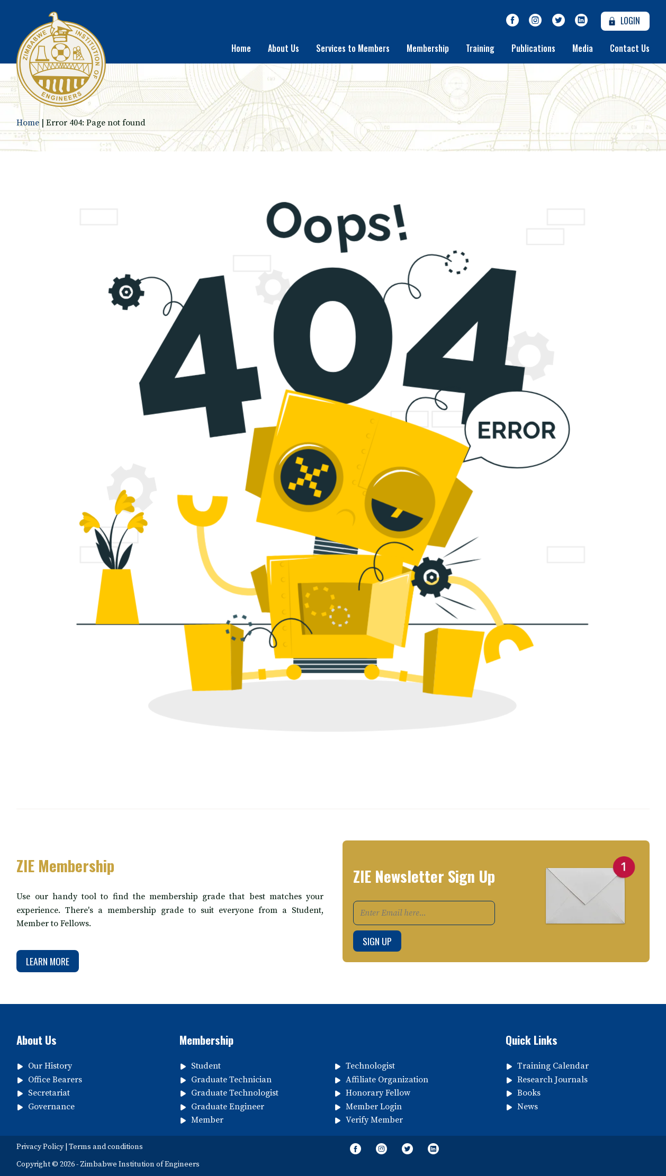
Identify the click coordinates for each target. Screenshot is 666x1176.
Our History (50, 1066)
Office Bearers (55, 1079)
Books (529, 1093)
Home (241, 48)
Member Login (374, 1106)
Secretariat (49, 1093)
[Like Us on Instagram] (535, 20)
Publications (533, 48)
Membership (428, 48)
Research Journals (552, 1079)
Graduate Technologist (234, 1093)
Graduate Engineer (227, 1106)
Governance (51, 1106)
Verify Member (374, 1120)
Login (623, 20)
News (527, 1106)
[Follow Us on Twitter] (559, 20)
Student (206, 1066)
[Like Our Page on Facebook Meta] (512, 20)
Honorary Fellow (378, 1093)
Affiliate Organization (387, 1079)
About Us (283, 48)
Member (207, 1120)
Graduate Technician (231, 1079)
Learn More (47, 961)
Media (582, 48)
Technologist (370, 1066)
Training (480, 48)
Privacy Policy (40, 1147)
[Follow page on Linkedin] (582, 20)
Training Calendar (553, 1066)
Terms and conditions (106, 1147)
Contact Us (630, 48)
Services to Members (353, 48)
